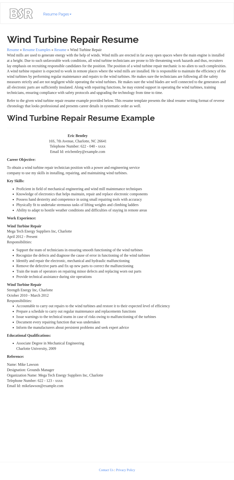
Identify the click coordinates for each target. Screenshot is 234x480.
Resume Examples (37, 50)
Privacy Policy (125, 470)
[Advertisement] (189, 154)
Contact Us (106, 470)
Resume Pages (57, 14)
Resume (13, 50)
